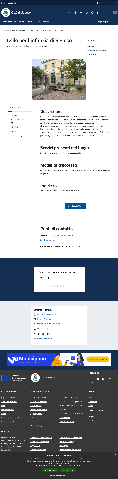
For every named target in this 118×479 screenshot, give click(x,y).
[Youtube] (77, 12)
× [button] (115, 455)
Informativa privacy (67, 441)
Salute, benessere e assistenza (71, 413)
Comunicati (92, 401)
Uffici (3, 405)
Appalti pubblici (36, 413)
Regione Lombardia (8, 3)
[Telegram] (88, 12)
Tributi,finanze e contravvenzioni (72, 405)
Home (6, 30)
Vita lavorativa (35, 405)
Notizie (91, 397)
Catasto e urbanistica (38, 417)
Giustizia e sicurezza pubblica (71, 401)
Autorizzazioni (65, 417)
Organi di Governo (8, 397)
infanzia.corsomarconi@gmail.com (62, 235)
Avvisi (90, 405)
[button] (59, 475)
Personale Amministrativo (11, 417)
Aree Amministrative (9, 401)
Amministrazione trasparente (71, 437)
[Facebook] (71, 12)
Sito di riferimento (47, 239)
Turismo (33, 421)
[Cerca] (114, 12)
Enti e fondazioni (7, 409)
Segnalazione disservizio (39, 441)
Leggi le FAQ (35, 445)
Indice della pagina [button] (15, 108)
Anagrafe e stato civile (38, 397)
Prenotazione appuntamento (41, 437)
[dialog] (59, 465)
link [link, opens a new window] (80, 465)
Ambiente (63, 409)
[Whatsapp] (94, 12)
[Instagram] (83, 12)
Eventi (90, 420)
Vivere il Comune (18, 30)
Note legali (64, 445)
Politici (3, 413)
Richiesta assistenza (38, 449)
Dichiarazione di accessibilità (70, 449)
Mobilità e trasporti (37, 425)
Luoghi (30, 30)
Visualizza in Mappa (75, 206)
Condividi (92, 41)
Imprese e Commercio (38, 409)
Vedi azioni (104, 41)
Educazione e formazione (69, 397)
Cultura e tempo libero (38, 401)
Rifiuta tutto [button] (68, 470)
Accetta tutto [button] (50, 470)
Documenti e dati (7, 421)
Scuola (38, 30)
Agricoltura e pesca (67, 421)
